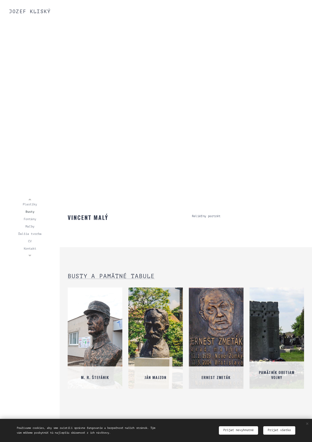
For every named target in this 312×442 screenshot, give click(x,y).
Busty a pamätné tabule (111, 276)
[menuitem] (29, 204)
